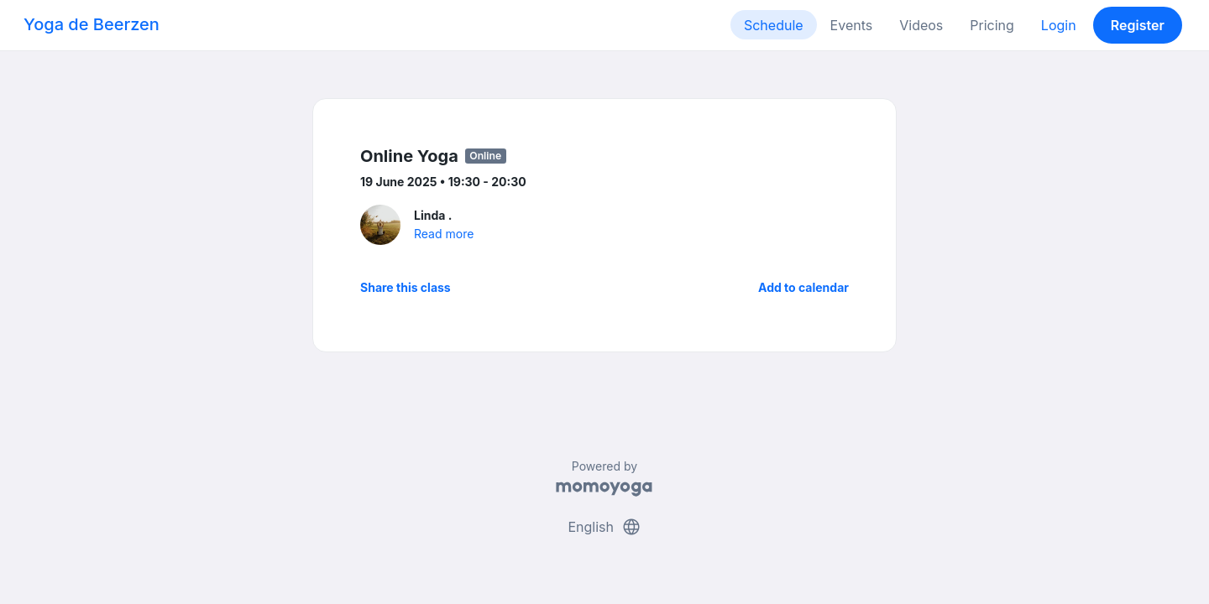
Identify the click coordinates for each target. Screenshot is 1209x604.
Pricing (992, 25)
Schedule (773, 25)
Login (1058, 25)
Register (1138, 25)
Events (851, 25)
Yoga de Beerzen (92, 24)
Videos (921, 25)
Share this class (405, 287)
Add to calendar (803, 287)
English (604, 527)
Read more (444, 233)
